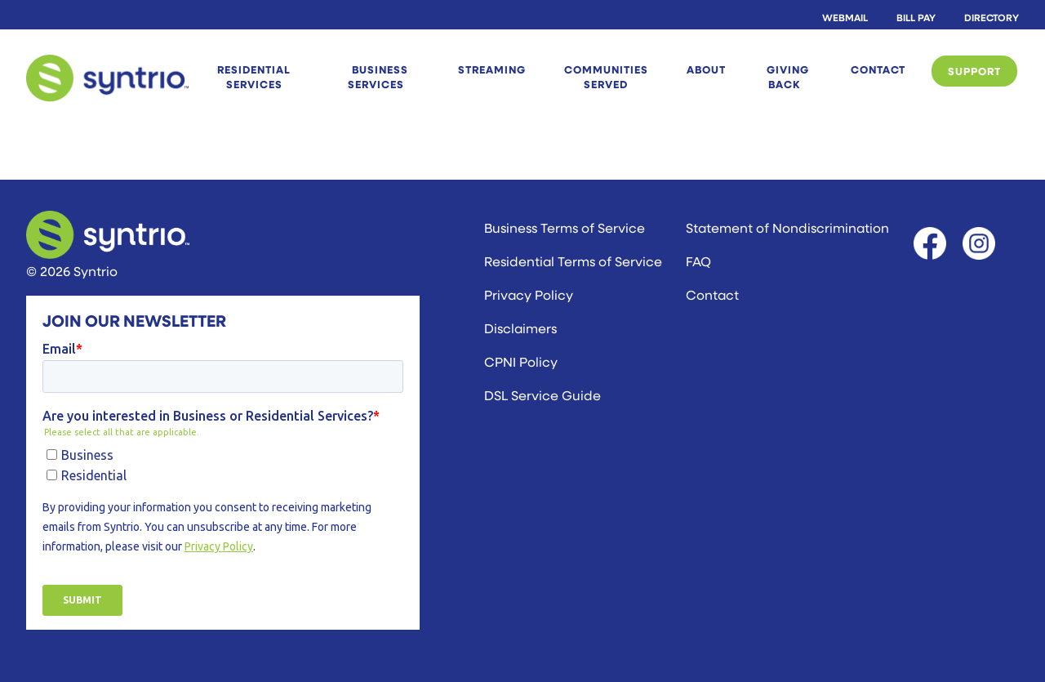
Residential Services (254, 76)
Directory (991, 17)
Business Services (378, 76)
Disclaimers (520, 328)
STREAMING (492, 69)
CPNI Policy (521, 361)
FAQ (698, 261)
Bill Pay (916, 17)
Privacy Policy (528, 294)
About (706, 69)
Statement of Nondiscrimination (787, 227)
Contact (878, 69)
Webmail (845, 17)
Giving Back (788, 76)
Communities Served (606, 76)
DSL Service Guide (542, 394)
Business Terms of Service (564, 227)
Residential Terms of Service (573, 261)
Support (974, 71)
